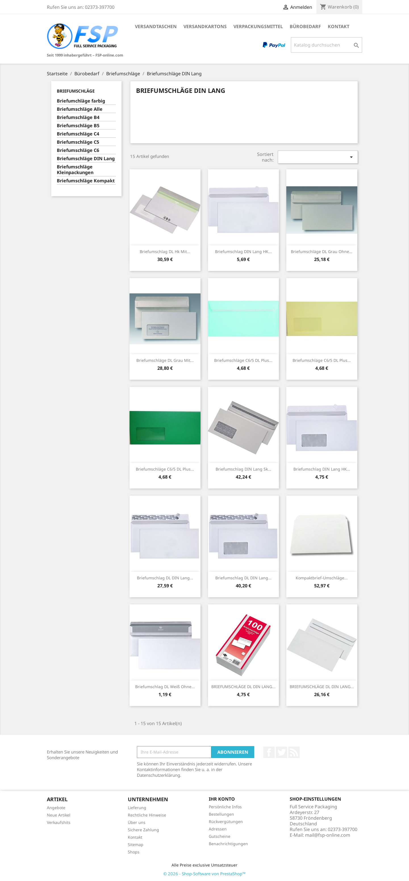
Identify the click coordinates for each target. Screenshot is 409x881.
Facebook (269, 752)
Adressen (218, 829)
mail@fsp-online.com (327, 835)
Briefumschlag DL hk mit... (165, 251)
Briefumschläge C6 (78, 150)
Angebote (56, 807)
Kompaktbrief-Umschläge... (322, 578)
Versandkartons (205, 26)
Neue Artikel (58, 815)
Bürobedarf (305, 26)
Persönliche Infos (225, 806)
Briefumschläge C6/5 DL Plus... (243, 360)
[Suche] (326, 45)
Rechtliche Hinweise (147, 815)
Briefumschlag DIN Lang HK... (243, 251)
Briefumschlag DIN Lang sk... (243, 469)
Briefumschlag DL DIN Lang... (165, 578)
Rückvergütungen (226, 821)
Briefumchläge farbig (81, 101)
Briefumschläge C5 (78, 142)
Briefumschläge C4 (78, 134)
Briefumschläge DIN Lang (86, 159)
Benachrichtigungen (228, 843)
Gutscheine (219, 836)
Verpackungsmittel (258, 26)
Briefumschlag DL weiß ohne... (165, 686)
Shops (133, 852)
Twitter (281, 752)
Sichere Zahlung (143, 829)
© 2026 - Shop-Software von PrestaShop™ (204, 873)
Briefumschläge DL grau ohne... (321, 251)
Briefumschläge (76, 91)
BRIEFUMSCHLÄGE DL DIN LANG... (243, 686)
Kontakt (338, 26)
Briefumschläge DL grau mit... (165, 360)
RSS (294, 752)
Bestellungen (221, 814)
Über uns (136, 822)
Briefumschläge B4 (78, 117)
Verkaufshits (58, 822)
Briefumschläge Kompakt (86, 181)
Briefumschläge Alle (80, 109)
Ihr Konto (222, 799)
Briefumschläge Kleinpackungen (75, 170)
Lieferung (137, 807)
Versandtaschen (156, 26)
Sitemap (135, 844)
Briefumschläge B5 (78, 126)
